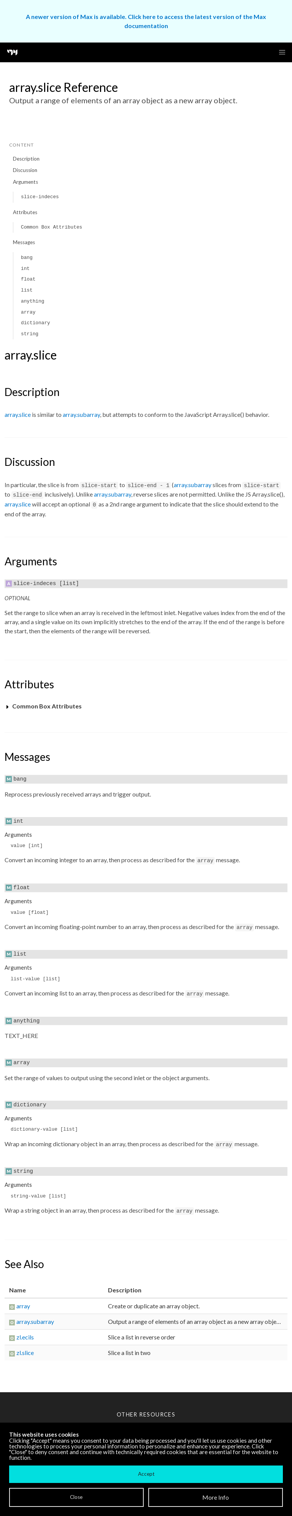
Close (76, 1497)
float (28, 279)
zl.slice (25, 1352)
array (28, 312)
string (29, 334)
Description (26, 159)
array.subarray (81, 414)
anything (32, 301)
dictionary (35, 323)
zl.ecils (25, 1337)
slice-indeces (40, 197)
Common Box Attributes (51, 227)
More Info (215, 1497)
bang (27, 257)
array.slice (18, 414)
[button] (282, 52)
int (25, 268)
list (27, 290)
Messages (24, 242)
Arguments (25, 182)
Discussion (25, 170)
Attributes (25, 212)
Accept (146, 1474)
